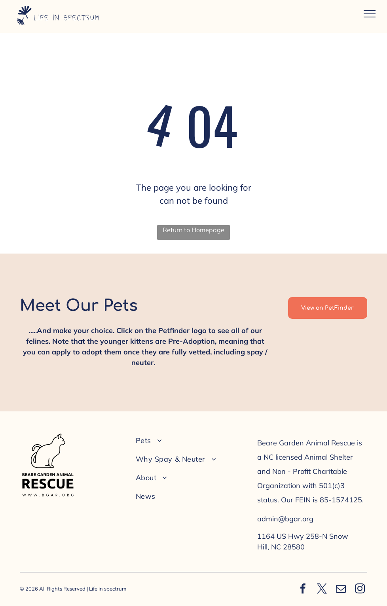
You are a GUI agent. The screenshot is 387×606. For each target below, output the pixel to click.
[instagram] (359, 589)
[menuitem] (191, 440)
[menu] (369, 14)
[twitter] (321, 589)
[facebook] (302, 589)
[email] (340, 589)
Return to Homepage (193, 230)
